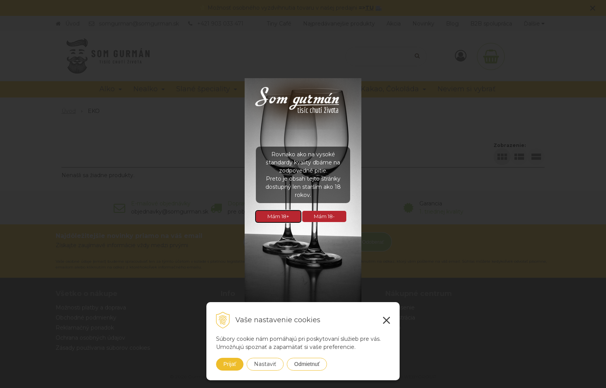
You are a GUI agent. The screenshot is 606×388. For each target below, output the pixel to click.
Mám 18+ (278, 216)
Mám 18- (324, 216)
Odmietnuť (307, 364)
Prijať (229, 364)
